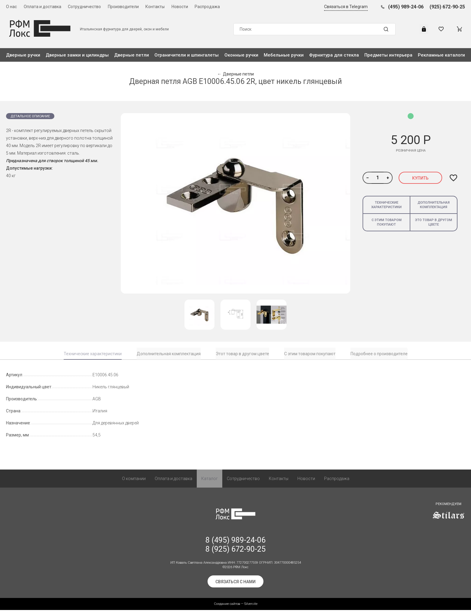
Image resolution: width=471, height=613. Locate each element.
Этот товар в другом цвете (242, 353)
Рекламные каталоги (441, 55)
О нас (11, 6)
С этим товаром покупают (387, 222)
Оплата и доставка (42, 6)
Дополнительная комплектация (434, 205)
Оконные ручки (241, 55)
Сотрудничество (84, 6)
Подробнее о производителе (379, 353)
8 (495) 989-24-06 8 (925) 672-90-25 (235, 547)
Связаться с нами (235, 584)
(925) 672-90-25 (447, 7)
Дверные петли (131, 55)
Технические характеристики (386, 205)
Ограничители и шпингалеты (186, 55)
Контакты (155, 6)
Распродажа (207, 6)
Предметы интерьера (388, 55)
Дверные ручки (23, 55)
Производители (123, 6)
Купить (420, 178)
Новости (180, 6)
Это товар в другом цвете (433, 222)
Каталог (209, 481)
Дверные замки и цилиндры (77, 55)
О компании (134, 481)
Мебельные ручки (284, 55)
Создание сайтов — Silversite (235, 607)
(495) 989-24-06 (406, 7)
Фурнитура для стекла (334, 55)
